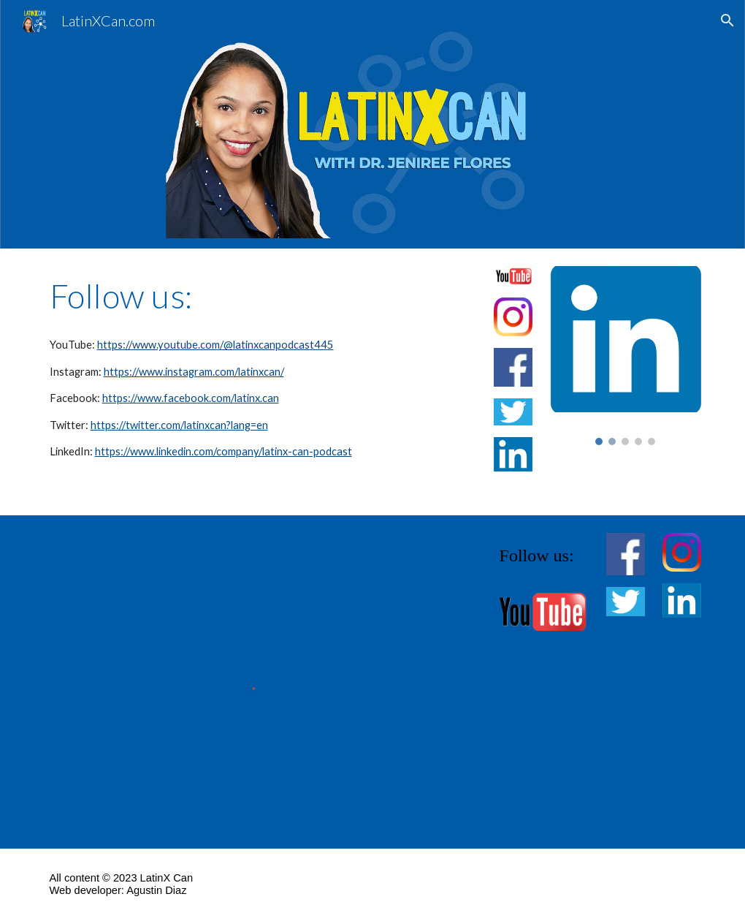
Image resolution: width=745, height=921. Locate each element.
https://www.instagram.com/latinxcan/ (194, 371)
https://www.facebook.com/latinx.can (190, 398)
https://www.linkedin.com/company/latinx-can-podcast (223, 451)
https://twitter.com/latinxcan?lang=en (179, 425)
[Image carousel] (626, 355)
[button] (727, 20)
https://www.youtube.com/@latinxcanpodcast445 (215, 344)
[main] (260, 296)
